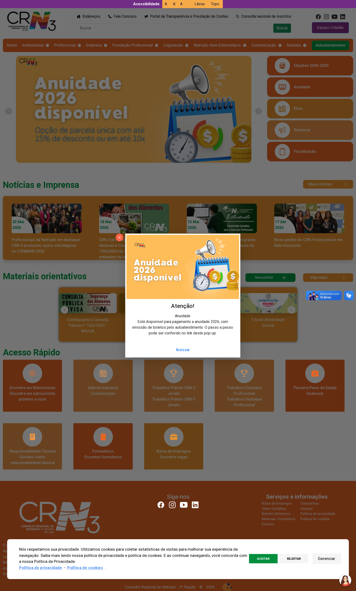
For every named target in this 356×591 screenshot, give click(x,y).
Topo (215, 4)
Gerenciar (326, 558)
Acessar (183, 350)
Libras (199, 4)
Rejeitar (294, 558)
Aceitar (263, 558)
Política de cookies (85, 567)
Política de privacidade (40, 567)
